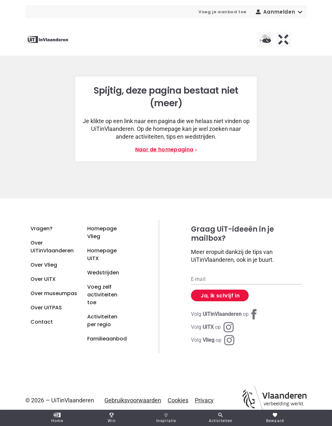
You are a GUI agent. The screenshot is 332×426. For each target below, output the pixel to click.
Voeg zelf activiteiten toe (102, 294)
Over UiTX (43, 279)
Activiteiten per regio (102, 320)
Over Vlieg (43, 265)
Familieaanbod (107, 338)
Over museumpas (53, 293)
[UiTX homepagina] (283, 39)
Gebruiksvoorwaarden (132, 400)
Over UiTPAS (46, 307)
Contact (41, 322)
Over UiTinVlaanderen (52, 246)
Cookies (178, 400)
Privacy (204, 400)
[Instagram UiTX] (212, 327)
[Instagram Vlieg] (212, 340)
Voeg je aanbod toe (222, 12)
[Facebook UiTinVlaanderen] (225, 314)
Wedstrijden (103, 272)
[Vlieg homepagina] (265, 39)
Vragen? (41, 228)
